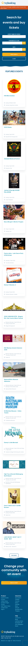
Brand (16, 626)
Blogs (16, 619)
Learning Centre (19, 621)
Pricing (2, 604)
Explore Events (5, 597)
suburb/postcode (14, 40)
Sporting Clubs (18, 609)
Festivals (17, 604)
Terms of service (17, 640)
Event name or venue (14, 34)
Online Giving (4, 601)
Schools (17, 607)
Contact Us (18, 617)
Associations (18, 597)
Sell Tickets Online (5, 606)
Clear (14, 58)
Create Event (14, 582)
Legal (9, 640)
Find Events (14, 54)
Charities (17, 599)
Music (16, 606)
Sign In (2, 609)
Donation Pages (5, 602)
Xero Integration (19, 624)
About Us (3, 640)
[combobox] (14, 43)
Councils (17, 601)
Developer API (18, 622)
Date (14, 47)
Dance (16, 602)
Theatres (17, 611)
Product (3, 599)
